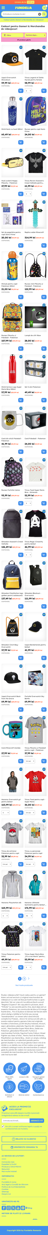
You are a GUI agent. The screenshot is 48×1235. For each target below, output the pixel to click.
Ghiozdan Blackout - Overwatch (33, 594)
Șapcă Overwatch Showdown (8, 79)
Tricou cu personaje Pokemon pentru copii (33, 852)
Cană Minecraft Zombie (10, 748)
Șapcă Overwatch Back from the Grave (11, 697)
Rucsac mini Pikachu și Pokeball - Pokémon (34, 285)
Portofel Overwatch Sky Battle (34, 697)
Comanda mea (8, 1162)
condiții (37, 1126)
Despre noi (6, 1194)
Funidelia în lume (9, 1182)
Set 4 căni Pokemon (33, 387)
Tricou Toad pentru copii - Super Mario (35, 800)
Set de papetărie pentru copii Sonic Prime (11, 233)
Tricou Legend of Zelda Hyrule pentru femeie (34, 79)
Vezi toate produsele (24, 985)
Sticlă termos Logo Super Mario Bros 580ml (11, 388)
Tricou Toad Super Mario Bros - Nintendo (34, 491)
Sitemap (5, 1192)
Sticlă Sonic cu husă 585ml (12, 129)
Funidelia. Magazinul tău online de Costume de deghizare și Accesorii (23, 8)
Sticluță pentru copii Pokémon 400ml (9, 285)
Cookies (5, 1189)
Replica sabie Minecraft (34, 232)
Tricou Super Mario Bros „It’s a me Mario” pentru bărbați (34, 955)
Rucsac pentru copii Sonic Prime (35, 130)
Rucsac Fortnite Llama (10, 490)
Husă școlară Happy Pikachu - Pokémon (9, 182)
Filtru (9, 35)
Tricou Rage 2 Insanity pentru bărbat (34, 543)
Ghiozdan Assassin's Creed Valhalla (12, 543)
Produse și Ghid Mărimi (11, 1167)
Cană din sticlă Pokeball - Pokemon (11, 439)
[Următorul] (28, 979)
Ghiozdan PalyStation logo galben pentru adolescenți (12, 594)
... (1, 20)
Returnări (6, 1169)
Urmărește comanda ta (24, 1147)
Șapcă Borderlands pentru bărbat (35, 646)
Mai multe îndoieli (9, 1171)
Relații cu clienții (24, 1139)
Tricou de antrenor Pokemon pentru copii (10, 852)
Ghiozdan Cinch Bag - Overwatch (10, 646)
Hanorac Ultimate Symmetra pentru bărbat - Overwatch (35, 904)
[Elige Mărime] (28, 91)
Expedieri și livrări (9, 1164)
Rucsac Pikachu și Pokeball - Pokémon (9, 336)
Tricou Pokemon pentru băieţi (10, 955)
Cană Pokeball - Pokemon (35, 438)
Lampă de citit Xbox (33, 335)
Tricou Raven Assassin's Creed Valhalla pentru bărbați (34, 182)
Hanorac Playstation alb (11, 903)
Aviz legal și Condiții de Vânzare (15, 1184)
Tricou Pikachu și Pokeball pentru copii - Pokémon (35, 749)
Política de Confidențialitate (13, 1187)
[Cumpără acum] (20, 91)
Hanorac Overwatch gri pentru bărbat (11, 800)
